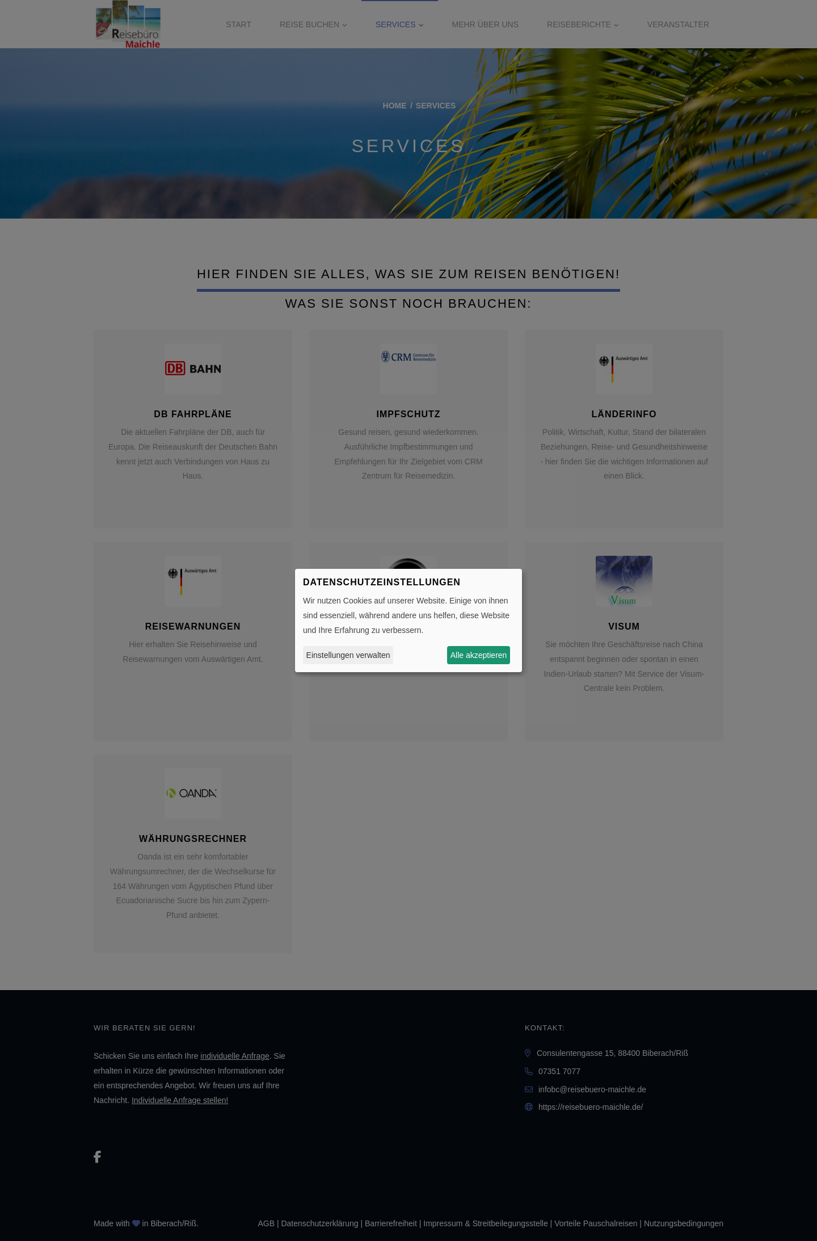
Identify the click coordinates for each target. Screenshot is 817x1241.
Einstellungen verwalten (348, 655)
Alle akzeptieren (478, 655)
